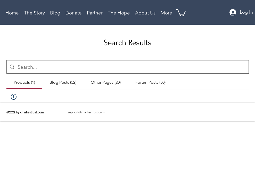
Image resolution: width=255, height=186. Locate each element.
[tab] (24, 82)
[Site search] (131, 66)
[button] (119, 12)
